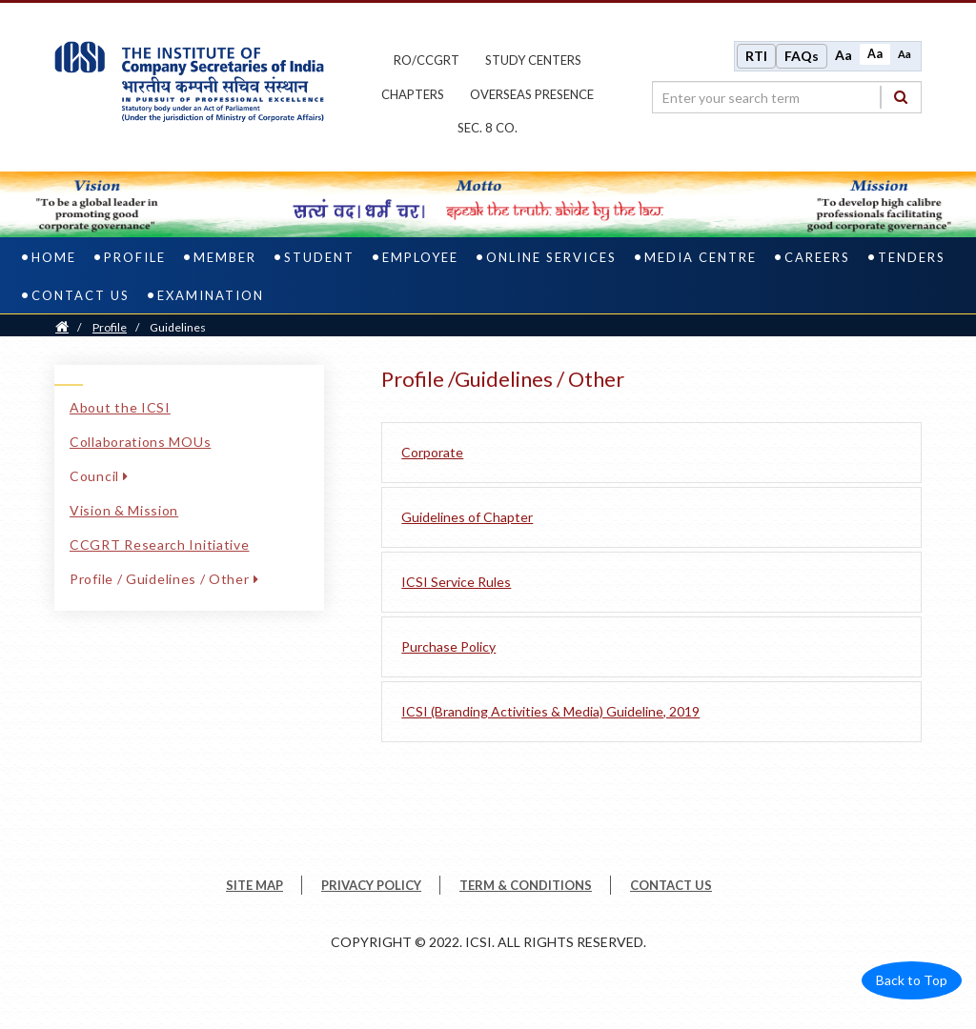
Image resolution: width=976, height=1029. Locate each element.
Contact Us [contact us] (80, 295)
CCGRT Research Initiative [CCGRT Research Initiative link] (160, 544)
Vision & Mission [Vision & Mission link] (124, 510)
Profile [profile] (135, 257)
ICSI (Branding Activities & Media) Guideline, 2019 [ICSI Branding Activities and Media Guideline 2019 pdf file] (550, 711)
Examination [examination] (210, 295)
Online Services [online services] (551, 257)
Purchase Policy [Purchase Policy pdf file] (448, 646)
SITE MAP (254, 885)
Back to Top (911, 980)
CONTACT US (671, 885)
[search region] (787, 97)
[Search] (901, 96)
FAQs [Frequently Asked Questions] (801, 56)
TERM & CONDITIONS (525, 885)
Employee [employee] (420, 257)
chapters (412, 94)
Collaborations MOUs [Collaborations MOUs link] (140, 442)
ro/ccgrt (426, 60)
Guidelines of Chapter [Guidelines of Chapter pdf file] (467, 517)
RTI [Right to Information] (756, 56)
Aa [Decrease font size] (904, 54)
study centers (533, 60)
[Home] (62, 327)
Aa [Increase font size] (843, 55)
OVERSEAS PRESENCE (532, 94)
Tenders (912, 257)
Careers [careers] (817, 257)
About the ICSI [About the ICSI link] (120, 407)
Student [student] (319, 257)
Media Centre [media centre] (700, 257)
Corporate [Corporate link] (432, 452)
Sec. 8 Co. (488, 127)
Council (99, 476)
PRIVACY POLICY (371, 885)
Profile (109, 327)
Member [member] (224, 257)
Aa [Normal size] (875, 54)
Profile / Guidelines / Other (164, 579)
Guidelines (178, 327)
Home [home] (53, 257)
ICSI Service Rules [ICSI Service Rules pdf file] (456, 582)
